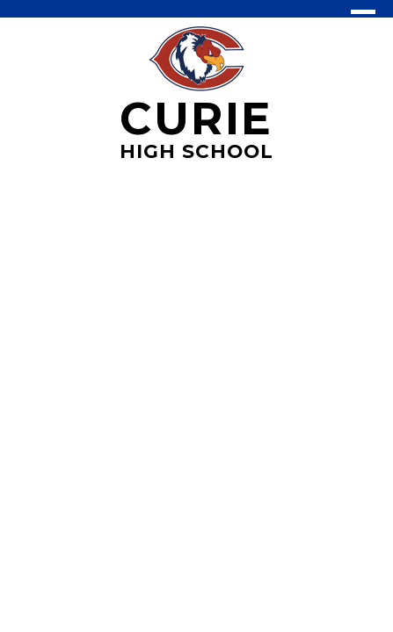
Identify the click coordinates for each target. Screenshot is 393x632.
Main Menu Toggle (363, 20)
